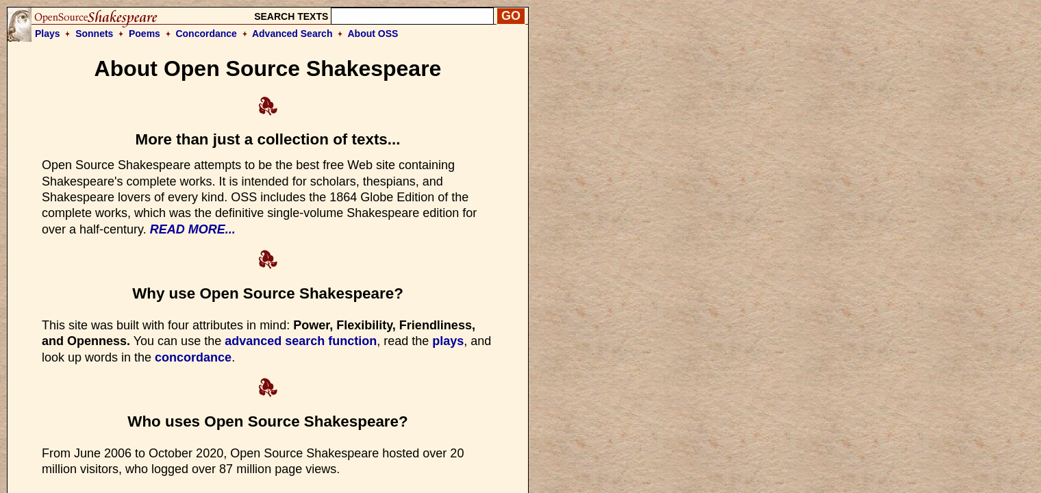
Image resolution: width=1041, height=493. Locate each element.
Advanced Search (292, 33)
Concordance (205, 33)
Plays (47, 33)
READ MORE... (193, 229)
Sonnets (94, 33)
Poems (144, 33)
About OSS (373, 33)
